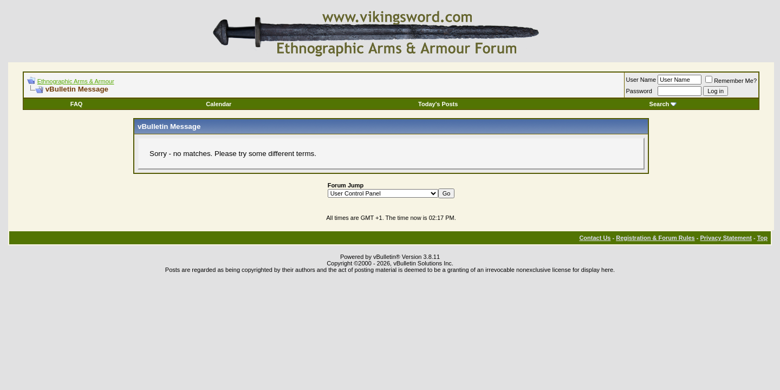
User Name (641, 79)
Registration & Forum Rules (655, 238)
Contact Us (594, 238)
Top (762, 238)
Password (639, 91)
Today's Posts (438, 104)
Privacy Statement (725, 238)
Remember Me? (731, 80)
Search (663, 104)
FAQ (76, 104)
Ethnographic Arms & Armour (75, 81)
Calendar (218, 104)
